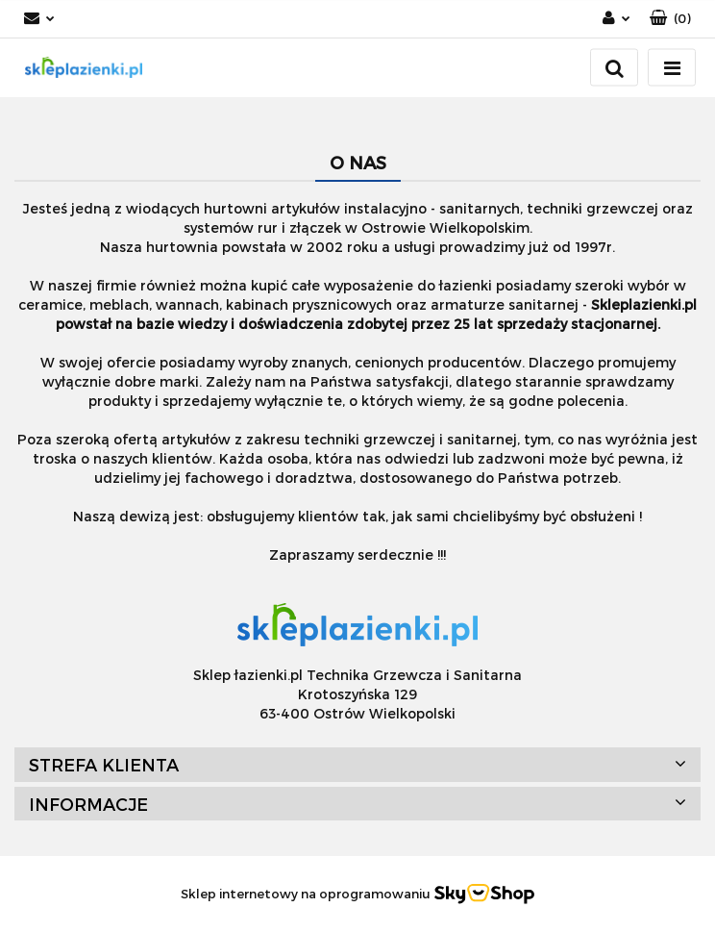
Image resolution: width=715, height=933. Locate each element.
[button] (670, 19)
